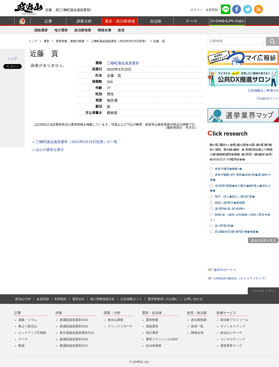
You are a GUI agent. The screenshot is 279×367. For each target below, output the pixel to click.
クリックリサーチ (120, 326)
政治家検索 (82, 30)
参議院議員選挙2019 (74, 339)
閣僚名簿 (104, 30)
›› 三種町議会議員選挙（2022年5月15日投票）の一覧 (75, 142)
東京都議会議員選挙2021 (77, 332)
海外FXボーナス (224, 270)
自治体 (155, 21)
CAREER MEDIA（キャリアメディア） (240, 278)
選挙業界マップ (231, 345)
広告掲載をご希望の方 (263, 90)
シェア (12, 58)
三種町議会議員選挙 (123, 63)
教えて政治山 (27, 326)
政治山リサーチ (231, 332)
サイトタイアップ (232, 326)
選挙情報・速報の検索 (70, 41)
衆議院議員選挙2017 (74, 345)
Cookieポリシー (268, 98)
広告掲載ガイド (131, 299)
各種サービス (226, 313)
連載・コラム (27, 319)
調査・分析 (112, 313)
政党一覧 (197, 326)
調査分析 (84, 21)
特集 (59, 313)
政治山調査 (115, 319)
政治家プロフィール (234, 319)
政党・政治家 (197, 313)
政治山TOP (23, 299)
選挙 (46, 41)
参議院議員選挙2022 (74, 319)
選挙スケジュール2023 (162, 339)
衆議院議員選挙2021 (74, 326)
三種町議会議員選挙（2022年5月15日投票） (119, 41)
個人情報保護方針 (102, 299)
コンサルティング (232, 339)
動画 (21, 345)
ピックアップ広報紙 (32, 332)
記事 (48, 21)
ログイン (196, 9)
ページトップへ (263, 291)
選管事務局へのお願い (163, 299)
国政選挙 (41, 30)
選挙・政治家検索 (120, 21)
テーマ (191, 21)
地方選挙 (61, 30)
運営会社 (78, 299)
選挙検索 (152, 319)
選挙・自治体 (152, 313)
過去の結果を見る (263, 240)
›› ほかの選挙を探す (48, 150)
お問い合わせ (193, 299)
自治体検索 (153, 345)
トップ (33, 41)
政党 (121, 30)
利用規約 (60, 299)
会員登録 (212, 9)
